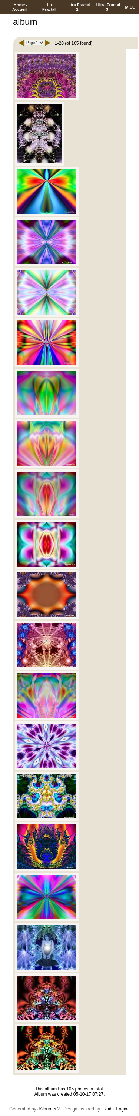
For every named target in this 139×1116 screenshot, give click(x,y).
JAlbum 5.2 (48, 1109)
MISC (130, 7)
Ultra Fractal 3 (107, 7)
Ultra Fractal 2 (77, 7)
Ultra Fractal (49, 7)
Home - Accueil (20, 7)
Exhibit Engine (115, 1109)
